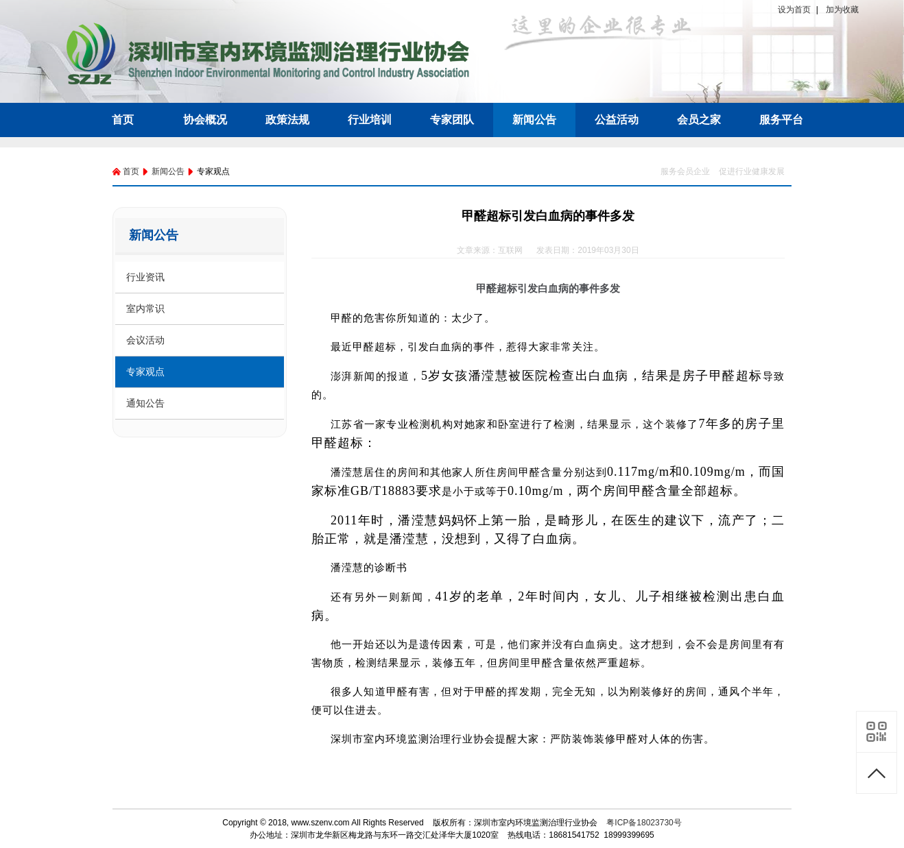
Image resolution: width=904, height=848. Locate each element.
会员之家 (699, 119)
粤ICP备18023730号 (643, 822)
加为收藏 (842, 9)
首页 (123, 119)
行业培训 (370, 119)
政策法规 (287, 119)
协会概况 (205, 119)
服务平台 (781, 119)
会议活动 (145, 340)
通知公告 (145, 403)
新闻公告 (534, 119)
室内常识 (145, 308)
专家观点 (145, 371)
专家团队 (452, 119)
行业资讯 (145, 276)
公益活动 (617, 119)
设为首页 (794, 9)
